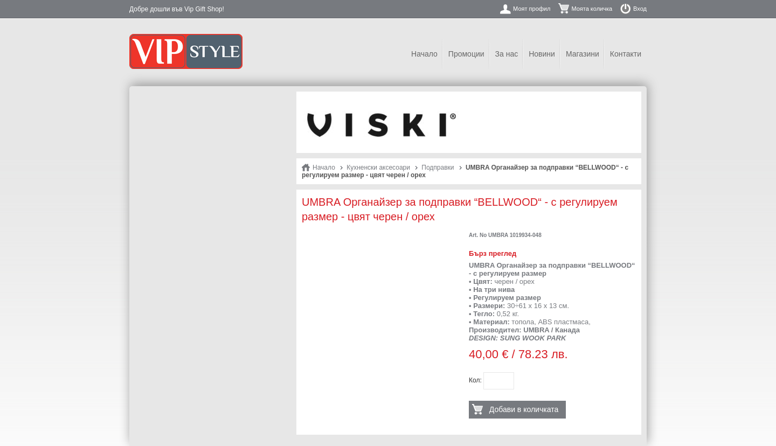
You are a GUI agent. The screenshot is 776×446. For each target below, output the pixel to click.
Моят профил (531, 8)
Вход (640, 8)
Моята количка (591, 8)
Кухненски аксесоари (378, 167)
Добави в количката (523, 409)
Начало (424, 54)
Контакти (625, 54)
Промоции (466, 54)
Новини (542, 54)
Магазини (582, 54)
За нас (506, 54)
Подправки (437, 167)
